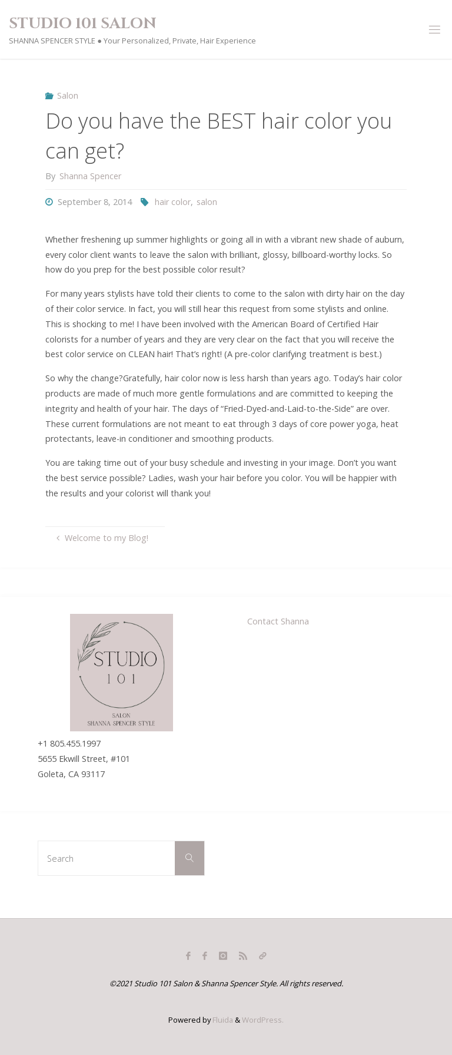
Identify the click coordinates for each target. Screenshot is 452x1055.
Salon (67, 95)
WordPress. (263, 1019)
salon (207, 201)
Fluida (222, 1019)
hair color (173, 201)
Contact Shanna (278, 621)
